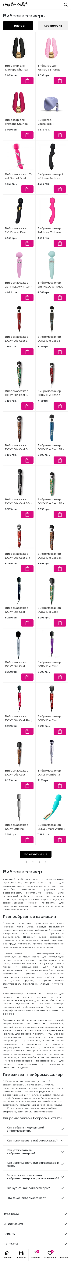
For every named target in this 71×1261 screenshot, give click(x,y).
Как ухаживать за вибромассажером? (21, 1151)
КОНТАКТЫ (11, 1244)
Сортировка (53, 25)
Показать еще (36, 854)
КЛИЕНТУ (9, 1234)
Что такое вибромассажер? (26, 1198)
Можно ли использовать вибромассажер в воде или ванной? (33, 1177)
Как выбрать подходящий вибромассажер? (25, 1129)
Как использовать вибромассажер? (32, 1140)
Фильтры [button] (18, 25)
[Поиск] (66, 4)
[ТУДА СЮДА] (15, 4)
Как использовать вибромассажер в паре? (33, 1164)
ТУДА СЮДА (11, 1214)
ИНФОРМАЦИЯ (13, 1224)
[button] (21, 1255)
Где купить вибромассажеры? (28, 1188)
